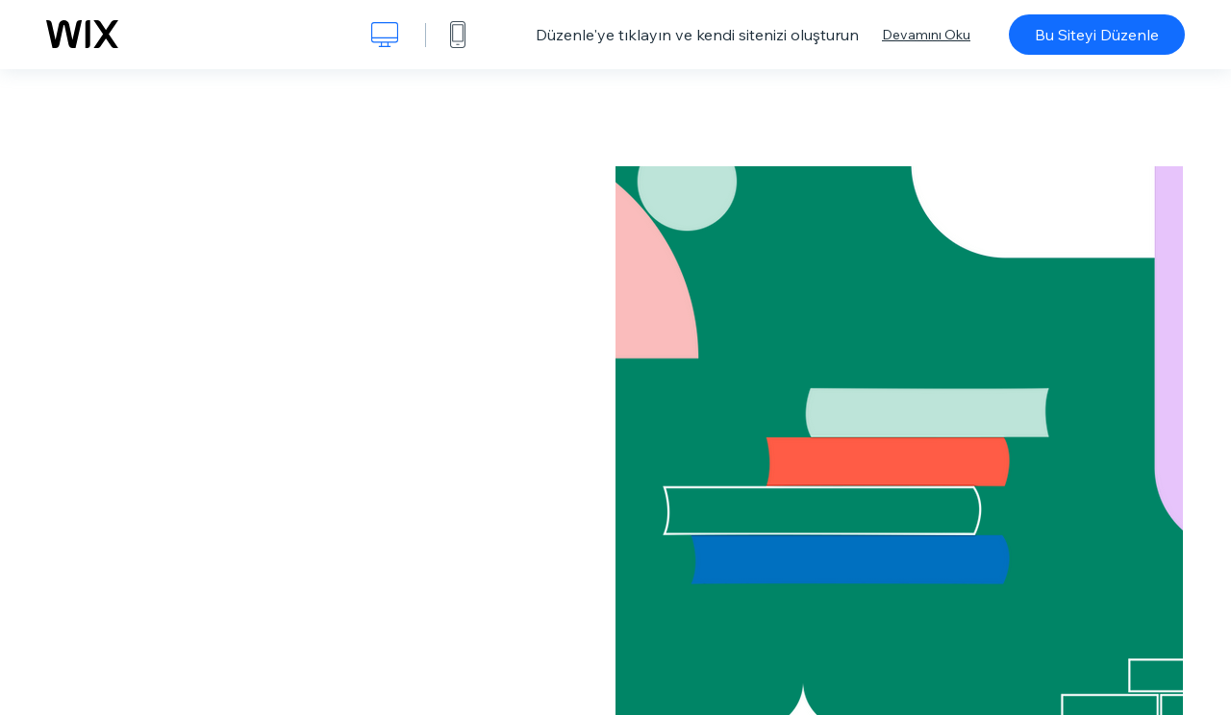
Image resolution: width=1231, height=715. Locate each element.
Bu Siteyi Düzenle (1097, 34)
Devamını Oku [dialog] (926, 34)
